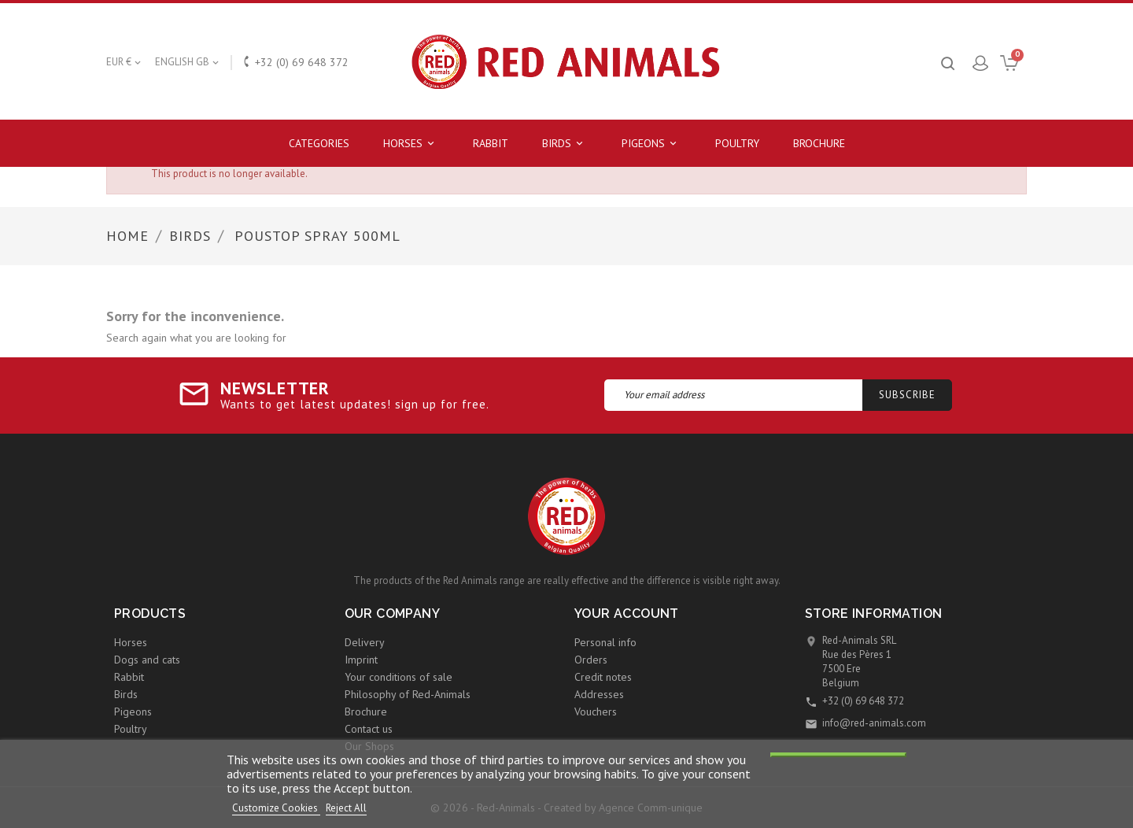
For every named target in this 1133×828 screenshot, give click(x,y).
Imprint (361, 659)
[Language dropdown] (188, 62)
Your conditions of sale (398, 677)
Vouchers (595, 711)
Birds (565, 143)
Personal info (605, 642)
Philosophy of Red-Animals (408, 694)
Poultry (737, 143)
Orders (590, 659)
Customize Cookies (276, 808)
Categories (319, 143)
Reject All (346, 808)
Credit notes (603, 677)
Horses (411, 143)
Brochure (819, 143)
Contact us (369, 729)
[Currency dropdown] (124, 62)
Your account (626, 613)
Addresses (599, 694)
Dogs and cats (147, 659)
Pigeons (651, 143)
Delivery (365, 642)
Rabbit (490, 143)
